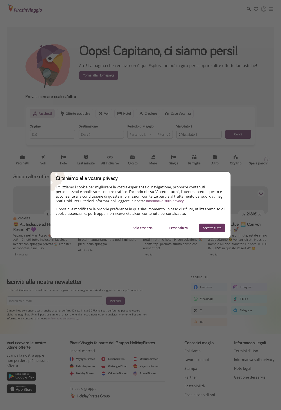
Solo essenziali (143, 228)
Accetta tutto (212, 228)
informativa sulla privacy (165, 201)
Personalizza (178, 228)
